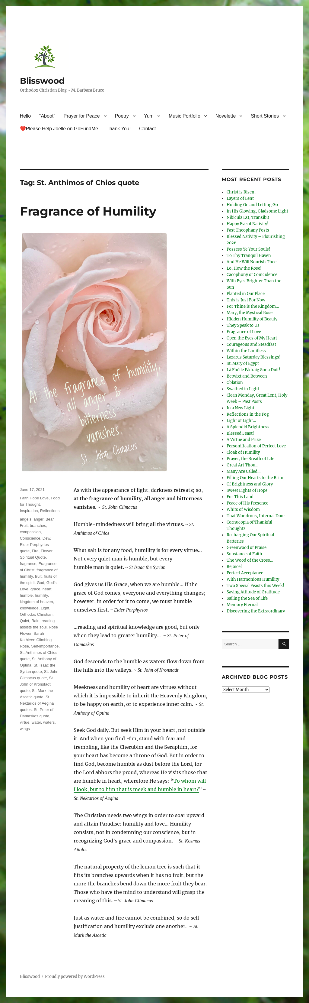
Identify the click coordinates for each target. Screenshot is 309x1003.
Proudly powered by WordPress (75, 976)
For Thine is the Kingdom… (253, 306)
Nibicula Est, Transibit (248, 217)
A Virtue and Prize (244, 439)
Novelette (225, 115)
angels (25, 519)
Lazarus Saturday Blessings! (254, 357)
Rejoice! (234, 566)
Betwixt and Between (247, 376)
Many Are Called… (243, 471)
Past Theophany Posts (248, 230)
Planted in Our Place (246, 293)
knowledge (29, 608)
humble (26, 595)
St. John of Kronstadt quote (37, 684)
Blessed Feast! (240, 433)
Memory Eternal (242, 604)
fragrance (28, 563)
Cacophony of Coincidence (252, 274)
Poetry (122, 115)
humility (41, 595)
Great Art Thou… (242, 465)
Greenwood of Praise (246, 547)
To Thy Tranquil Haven (249, 255)
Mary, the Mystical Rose (249, 312)
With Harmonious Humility (253, 579)
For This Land (240, 496)
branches (38, 525)
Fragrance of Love (244, 331)
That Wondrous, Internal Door (256, 515)
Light (45, 608)
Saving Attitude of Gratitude (253, 592)
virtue (25, 722)
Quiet (24, 620)
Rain (35, 620)
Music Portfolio (184, 115)
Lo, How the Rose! (244, 268)
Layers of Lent (240, 198)
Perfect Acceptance (245, 573)
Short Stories (265, 115)
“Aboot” (47, 115)
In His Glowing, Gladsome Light (257, 211)
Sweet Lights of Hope (247, 490)
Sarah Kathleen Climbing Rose (36, 639)
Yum (149, 115)
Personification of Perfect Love (256, 446)
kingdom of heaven (36, 601)
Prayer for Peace (82, 115)
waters (49, 722)
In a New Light (240, 408)
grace (35, 589)
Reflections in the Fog (248, 414)
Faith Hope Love (34, 498)
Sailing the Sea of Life (247, 598)
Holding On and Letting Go (252, 204)
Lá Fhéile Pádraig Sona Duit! (253, 369)
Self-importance (45, 646)
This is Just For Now (246, 300)
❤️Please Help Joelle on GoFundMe (59, 128)
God (40, 582)
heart (47, 589)
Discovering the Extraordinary (256, 611)
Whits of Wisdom (243, 509)
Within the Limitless (246, 350)
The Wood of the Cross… (250, 560)
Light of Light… (241, 420)
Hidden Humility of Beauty (252, 319)
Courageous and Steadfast (251, 344)
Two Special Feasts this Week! (255, 585)
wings (25, 728)
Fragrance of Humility (88, 211)
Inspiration (29, 510)
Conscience (30, 538)
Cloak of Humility (243, 452)
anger (38, 519)
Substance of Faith (244, 554)
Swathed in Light (243, 388)
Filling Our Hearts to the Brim (255, 477)
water (36, 722)
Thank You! (119, 128)
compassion (30, 532)
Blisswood (42, 81)
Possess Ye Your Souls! (248, 249)
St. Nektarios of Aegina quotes (37, 703)
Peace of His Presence (247, 503)
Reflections (49, 510)
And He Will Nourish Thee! (252, 262)
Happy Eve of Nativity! (248, 223)
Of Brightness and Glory (250, 484)
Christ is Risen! (241, 192)
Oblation (235, 382)
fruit (38, 576)
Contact (147, 128)
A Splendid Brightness (248, 427)
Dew (46, 538)
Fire (35, 551)
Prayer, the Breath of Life (250, 458)
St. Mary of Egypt (243, 363)
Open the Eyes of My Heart (252, 338)
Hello (25, 115)
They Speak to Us (243, 325)
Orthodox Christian (36, 614)
